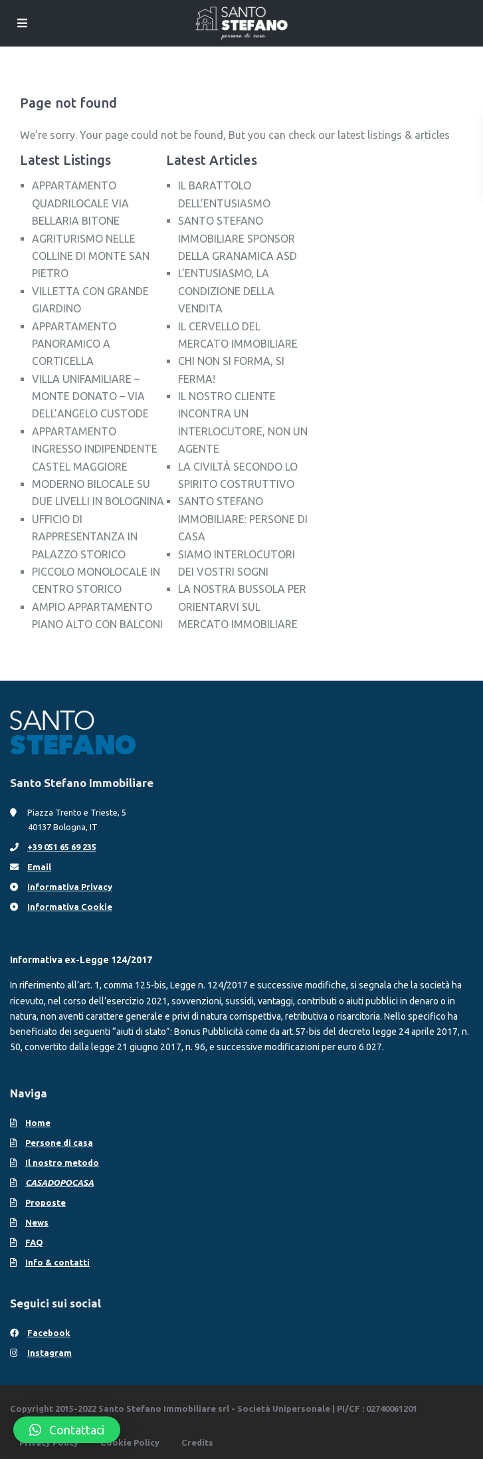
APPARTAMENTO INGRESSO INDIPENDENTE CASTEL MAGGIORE (94, 449)
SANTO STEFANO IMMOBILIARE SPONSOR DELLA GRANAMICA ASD (237, 238)
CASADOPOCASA (59, 1182)
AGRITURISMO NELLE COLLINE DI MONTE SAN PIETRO (90, 256)
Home (37, 1122)
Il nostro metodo (62, 1162)
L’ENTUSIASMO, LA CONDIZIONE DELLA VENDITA (226, 290)
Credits (197, 1442)
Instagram (49, 1352)
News (36, 1222)
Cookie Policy (129, 1442)
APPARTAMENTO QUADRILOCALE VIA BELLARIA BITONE (80, 203)
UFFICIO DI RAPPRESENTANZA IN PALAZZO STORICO (85, 536)
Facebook (48, 1332)
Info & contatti (57, 1262)
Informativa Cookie (69, 906)
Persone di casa (59, 1142)
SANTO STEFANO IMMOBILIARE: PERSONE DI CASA (243, 518)
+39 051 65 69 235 (61, 846)
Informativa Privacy (69, 886)
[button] (66, 1429)
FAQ (34, 1242)
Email (39, 866)
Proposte (45, 1202)
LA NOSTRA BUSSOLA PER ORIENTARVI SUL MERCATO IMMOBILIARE (242, 606)
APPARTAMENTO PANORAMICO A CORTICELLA (74, 344)
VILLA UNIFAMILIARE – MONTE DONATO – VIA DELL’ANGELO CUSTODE (90, 396)
